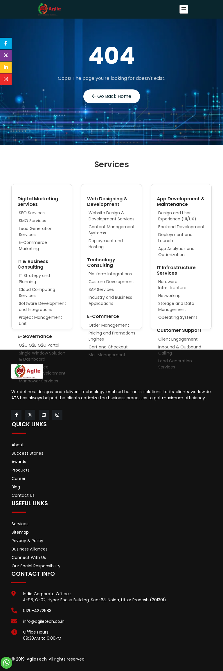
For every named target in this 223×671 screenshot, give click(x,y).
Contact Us (23, 495)
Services (20, 524)
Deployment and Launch (175, 238)
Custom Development (111, 282)
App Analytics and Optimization (176, 252)
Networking (169, 295)
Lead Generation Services (36, 232)
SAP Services (101, 289)
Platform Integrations (110, 274)
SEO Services (32, 213)
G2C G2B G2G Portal (39, 345)
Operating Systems (177, 317)
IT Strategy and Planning (34, 279)
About (18, 445)
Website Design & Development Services (111, 216)
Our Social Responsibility (36, 566)
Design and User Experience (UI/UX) (177, 216)
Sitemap (20, 532)
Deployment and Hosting (106, 244)
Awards (19, 462)
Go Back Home (111, 96)
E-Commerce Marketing (33, 245)
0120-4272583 (37, 611)
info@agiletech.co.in (43, 621)
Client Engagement (178, 339)
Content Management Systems (112, 230)
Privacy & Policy (27, 541)
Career (19, 478)
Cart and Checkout (108, 347)
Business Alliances (30, 549)
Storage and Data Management (176, 306)
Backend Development (181, 227)
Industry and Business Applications (110, 300)
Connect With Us (29, 557)
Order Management (109, 325)
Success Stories (27, 453)
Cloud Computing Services (37, 292)
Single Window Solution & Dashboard (42, 356)
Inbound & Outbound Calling (179, 350)
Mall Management (107, 355)
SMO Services (32, 221)
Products (21, 470)
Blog (16, 487)
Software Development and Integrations (42, 306)
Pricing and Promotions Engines (112, 336)
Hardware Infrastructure (172, 285)
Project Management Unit (40, 320)
